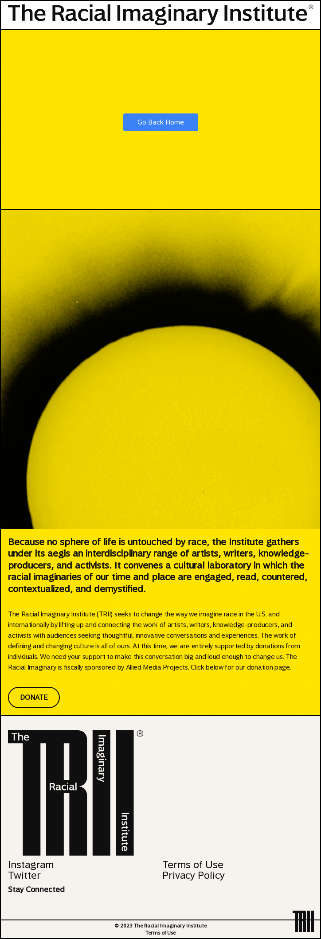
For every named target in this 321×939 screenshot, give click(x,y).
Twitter (24, 875)
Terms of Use (192, 864)
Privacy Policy (193, 875)
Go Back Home (160, 122)
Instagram (31, 864)
